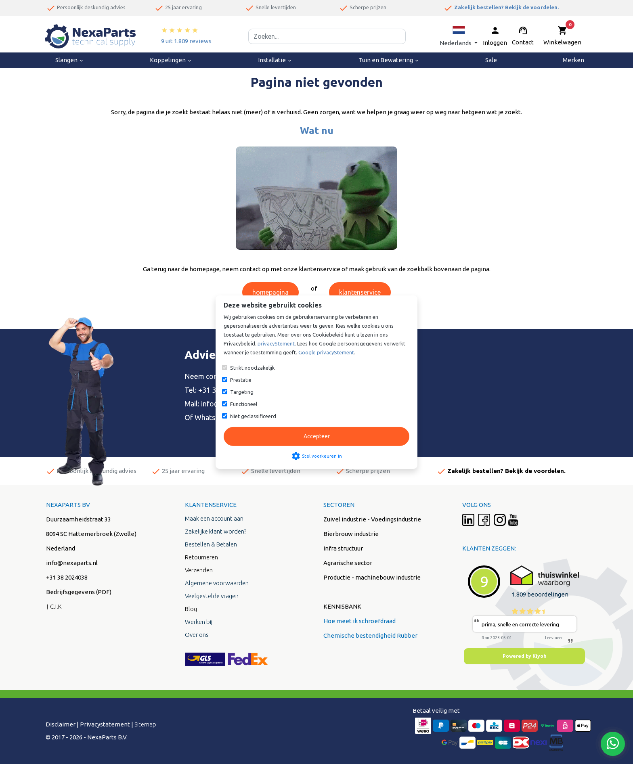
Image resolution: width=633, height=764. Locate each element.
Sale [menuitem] (491, 60)
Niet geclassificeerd (253, 416)
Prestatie (241, 380)
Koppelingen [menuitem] (171, 60)
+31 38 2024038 (67, 577)
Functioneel (243, 404)
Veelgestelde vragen (212, 595)
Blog (191, 608)
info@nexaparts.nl (72, 562)
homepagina (270, 292)
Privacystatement (105, 724)
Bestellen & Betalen (211, 544)
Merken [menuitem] (573, 60)
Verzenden (199, 570)
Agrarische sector (347, 562)
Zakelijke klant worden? (215, 531)
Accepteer (317, 436)
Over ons (197, 634)
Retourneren (201, 557)
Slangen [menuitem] (69, 60)
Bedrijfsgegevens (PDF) (78, 591)
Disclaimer (60, 724)
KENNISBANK (342, 606)
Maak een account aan (214, 518)
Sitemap (145, 724)
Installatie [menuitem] (275, 60)
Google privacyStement (326, 352)
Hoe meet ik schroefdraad (359, 620)
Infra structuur (343, 548)
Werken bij (198, 621)
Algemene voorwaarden (217, 583)
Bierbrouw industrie (351, 533)
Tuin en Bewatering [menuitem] (388, 60)
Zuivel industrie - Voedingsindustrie (372, 519)
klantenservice (360, 292)
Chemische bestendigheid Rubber (370, 635)
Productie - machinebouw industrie (372, 577)
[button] (458, 36)
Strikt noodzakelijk (252, 367)
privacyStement (276, 343)
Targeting (242, 392)
